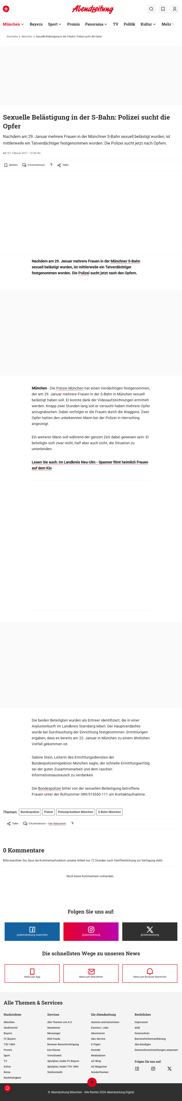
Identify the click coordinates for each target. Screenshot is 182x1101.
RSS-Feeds (53, 1038)
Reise (7, 1072)
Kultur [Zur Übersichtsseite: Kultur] (146, 24)
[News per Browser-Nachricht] (149, 973)
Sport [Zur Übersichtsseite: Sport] (53, 24)
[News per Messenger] (32, 973)
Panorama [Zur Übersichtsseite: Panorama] (94, 24)
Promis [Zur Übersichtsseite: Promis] (73, 24)
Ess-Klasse (53, 1049)
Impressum (141, 1022)
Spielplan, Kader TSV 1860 (62, 1066)
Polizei (83, 273)
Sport (7, 1055)
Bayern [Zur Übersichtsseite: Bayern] (36, 24)
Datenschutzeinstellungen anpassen (156, 1049)
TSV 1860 (9, 1044)
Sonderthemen (100, 1072)
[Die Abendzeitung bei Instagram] (91, 931)
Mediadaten (98, 1055)
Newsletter (53, 1027)
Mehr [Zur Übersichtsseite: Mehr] (166, 24)
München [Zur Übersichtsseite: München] (11, 24)
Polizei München (69, 388)
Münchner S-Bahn (125, 261)
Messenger (53, 1033)
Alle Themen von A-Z (59, 1022)
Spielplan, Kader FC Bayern (63, 1061)
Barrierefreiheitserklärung (150, 1038)
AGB (137, 1027)
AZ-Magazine (99, 1066)
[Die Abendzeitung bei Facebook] (32, 931)
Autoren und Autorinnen (105, 1022)
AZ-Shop (96, 1061)
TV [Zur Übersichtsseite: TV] (115, 24)
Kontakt (95, 1049)
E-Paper (96, 1044)
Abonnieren (98, 1033)
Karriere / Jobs (100, 1027)
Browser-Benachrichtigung (63, 1044)
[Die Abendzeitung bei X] (149, 931)
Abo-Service (98, 1038)
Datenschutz (142, 1033)
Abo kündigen (143, 1044)
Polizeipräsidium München (75, 812)
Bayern (8, 1033)
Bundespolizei (49, 788)
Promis (8, 1049)
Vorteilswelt (54, 1055)
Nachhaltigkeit (12, 1077)
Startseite (12, 36)
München (27, 36)
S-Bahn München (109, 812)
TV (5, 1061)
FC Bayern (10, 1038)
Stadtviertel (11, 1027)
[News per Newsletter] (91, 973)
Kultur (7, 1066)
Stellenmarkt (55, 1072)
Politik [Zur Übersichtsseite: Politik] (129, 24)
